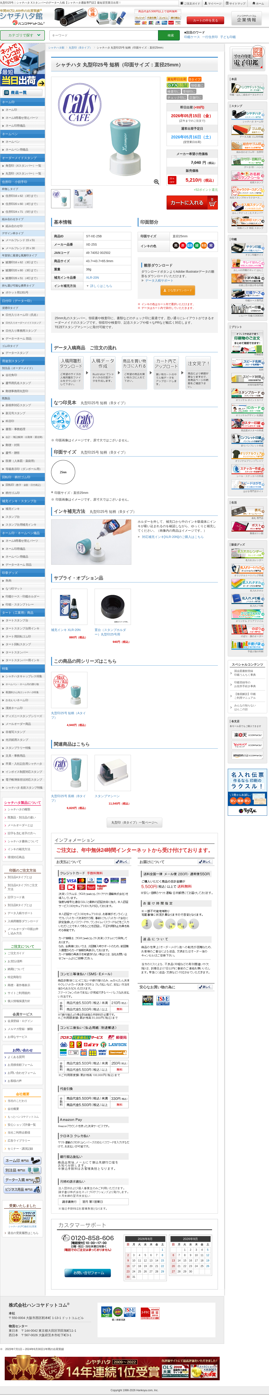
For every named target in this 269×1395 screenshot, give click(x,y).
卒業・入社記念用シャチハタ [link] (24, 763)
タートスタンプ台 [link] (17, 620)
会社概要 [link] (13, 1108)
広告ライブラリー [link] (19, 1140)
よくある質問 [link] (16, 1057)
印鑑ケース (192, 37)
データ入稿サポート (159, 280)
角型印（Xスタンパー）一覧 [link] (23, 165)
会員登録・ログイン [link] (20, 1021)
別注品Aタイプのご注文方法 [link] (22, 887)
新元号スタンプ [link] (15, 413)
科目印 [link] (10, 421)
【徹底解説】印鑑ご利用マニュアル (245, 695)
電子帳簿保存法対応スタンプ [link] (24, 779)
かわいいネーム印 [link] (17, 700)
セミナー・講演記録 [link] (20, 1148)
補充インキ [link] (13, 508)
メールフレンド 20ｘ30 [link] (20, 248)
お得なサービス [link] (17, 1036)
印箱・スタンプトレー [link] (20, 604)
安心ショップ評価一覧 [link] (22, 1124)
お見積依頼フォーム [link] (20, 1064)
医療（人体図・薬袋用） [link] (21, 461)
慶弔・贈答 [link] (13, 452)
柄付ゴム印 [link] (13, 493)
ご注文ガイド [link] (16, 953)
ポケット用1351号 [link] (17, 292)
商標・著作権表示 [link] (19, 985)
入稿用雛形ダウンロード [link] (23, 921)
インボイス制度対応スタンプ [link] (24, 771)
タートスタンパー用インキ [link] (22, 660)
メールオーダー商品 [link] (18, 724)
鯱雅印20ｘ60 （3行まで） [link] (22, 270)
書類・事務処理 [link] (15, 429)
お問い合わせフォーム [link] (22, 1072)
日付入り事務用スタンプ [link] (21, 330)
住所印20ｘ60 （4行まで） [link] (22, 204)
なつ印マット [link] (14, 588)
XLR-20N (92, 277)
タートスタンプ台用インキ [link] (22, 628)
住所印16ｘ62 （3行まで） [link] (22, 195)
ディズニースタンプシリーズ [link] (24, 716)
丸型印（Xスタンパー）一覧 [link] (23, 173)
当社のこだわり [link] (17, 1100)
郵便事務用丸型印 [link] (17, 391)
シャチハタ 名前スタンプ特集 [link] (24, 787)
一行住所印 (210, 37)
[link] (69, 616)
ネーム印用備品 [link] (15, 125)
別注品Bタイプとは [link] (20, 905)
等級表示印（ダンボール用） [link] (24, 469)
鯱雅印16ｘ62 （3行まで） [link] (22, 262)
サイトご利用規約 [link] (19, 993)
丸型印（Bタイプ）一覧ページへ (134, 822)
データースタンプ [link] (17, 353)
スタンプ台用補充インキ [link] (21, 524)
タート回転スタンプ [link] (18, 644)
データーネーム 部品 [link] (19, 338)
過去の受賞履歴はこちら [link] (23, 1233)
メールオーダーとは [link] (20, 825)
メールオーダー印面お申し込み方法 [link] (23, 931)
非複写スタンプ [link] (15, 732)
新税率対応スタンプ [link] (18, 405)
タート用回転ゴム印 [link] (18, 636)
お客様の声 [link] (15, 1081)
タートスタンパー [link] (17, 652)
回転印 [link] (24, 484)
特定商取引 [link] (15, 977)
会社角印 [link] (11, 375)
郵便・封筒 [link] (13, 445)
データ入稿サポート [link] (20, 913)
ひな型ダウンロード (177, 290)
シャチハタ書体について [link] (23, 841)
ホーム (260, 3)
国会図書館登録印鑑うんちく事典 (245, 672)
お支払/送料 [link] (15, 961)
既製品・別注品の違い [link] (22, 817)
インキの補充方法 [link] (19, 849)
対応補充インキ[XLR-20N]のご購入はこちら (173, 537)
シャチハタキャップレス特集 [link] (24, 676)
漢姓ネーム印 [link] (14, 708)
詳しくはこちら (101, 286)
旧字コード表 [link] (16, 897)
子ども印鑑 (228, 37)
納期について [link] (16, 969)
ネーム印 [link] (11, 109)
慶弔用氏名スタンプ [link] (18, 383)
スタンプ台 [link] (13, 516)
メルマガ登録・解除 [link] (20, 1029)
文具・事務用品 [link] (15, 755)
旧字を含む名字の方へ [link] (22, 833)
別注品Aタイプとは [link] (20, 877)
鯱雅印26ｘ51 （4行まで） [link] (22, 278)
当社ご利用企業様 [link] (19, 1132)
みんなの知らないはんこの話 (245, 707)
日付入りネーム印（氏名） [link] (22, 314)
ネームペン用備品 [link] (17, 149)
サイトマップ (237, 3)
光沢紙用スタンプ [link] (17, 739)
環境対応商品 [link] (16, 857)
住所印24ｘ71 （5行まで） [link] (22, 211)
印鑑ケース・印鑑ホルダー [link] (22, 596)
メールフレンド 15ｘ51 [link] (20, 240)
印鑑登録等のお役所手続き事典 (245, 684)
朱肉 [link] (8, 580)
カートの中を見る (205, 20)
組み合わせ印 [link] (14, 226)
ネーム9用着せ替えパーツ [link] (22, 117)
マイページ (214, 3)
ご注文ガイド (192, 3)
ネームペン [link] (13, 141)
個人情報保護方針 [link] (19, 1001)
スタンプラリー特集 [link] (18, 748)
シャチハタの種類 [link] (19, 809)
